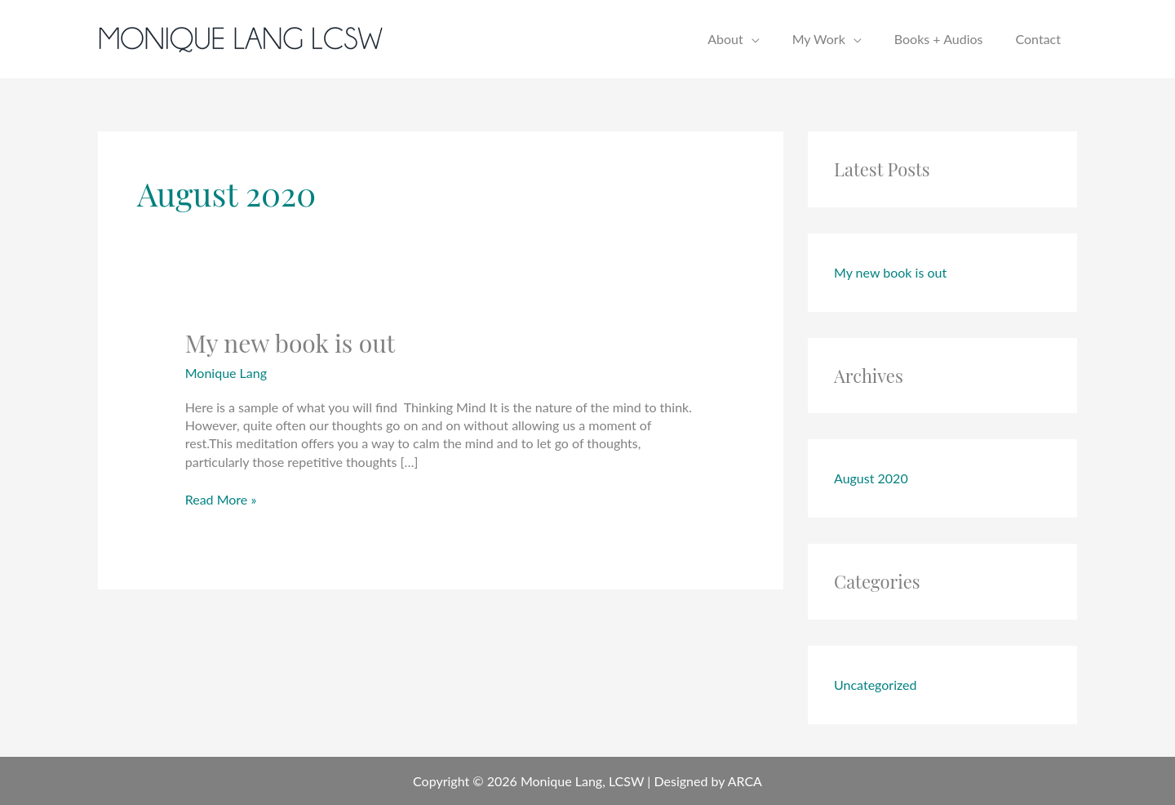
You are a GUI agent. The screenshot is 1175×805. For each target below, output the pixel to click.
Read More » (221, 499)
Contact (1038, 39)
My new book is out (290, 343)
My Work (818, 39)
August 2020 (871, 478)
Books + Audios (938, 39)
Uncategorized (875, 684)
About (725, 39)
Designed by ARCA (707, 781)
